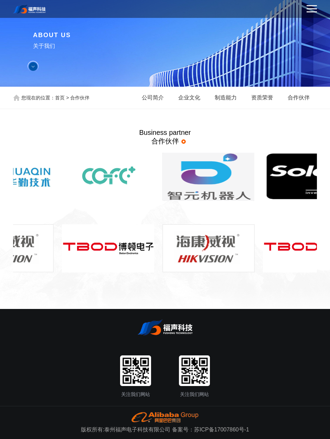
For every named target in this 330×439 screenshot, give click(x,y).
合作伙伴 (79, 97)
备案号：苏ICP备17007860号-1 (210, 429)
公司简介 (153, 97)
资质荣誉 (262, 97)
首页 (60, 97)
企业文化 (189, 97)
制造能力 (226, 97)
